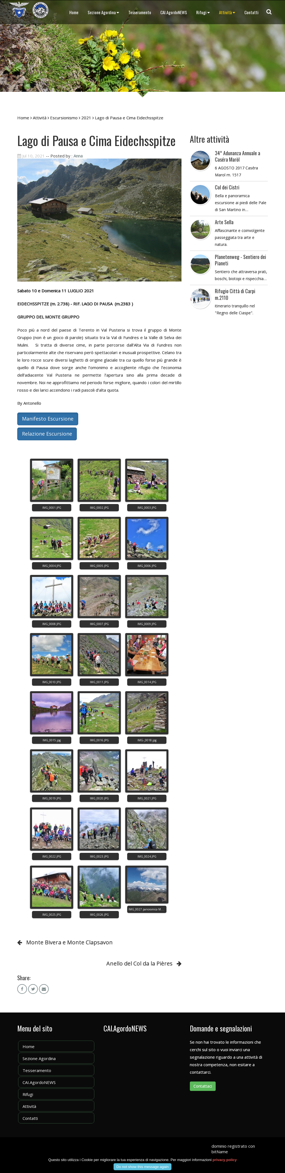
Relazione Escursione (47, 433)
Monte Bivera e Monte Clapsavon (69, 942)
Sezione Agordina (103, 12)
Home (73, 12)
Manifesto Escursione (47, 418)
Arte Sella (224, 222)
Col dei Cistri (227, 187)
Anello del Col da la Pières (139, 963)
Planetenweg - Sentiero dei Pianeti (240, 260)
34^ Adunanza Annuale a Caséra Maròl (237, 156)
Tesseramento (139, 12)
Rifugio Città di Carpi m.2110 (235, 294)
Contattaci (202, 1086)
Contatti (251, 12)
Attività (227, 12)
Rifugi (203, 12)
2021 (86, 117)
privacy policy (225, 1160)
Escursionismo (64, 117)
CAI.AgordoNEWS (173, 12)
